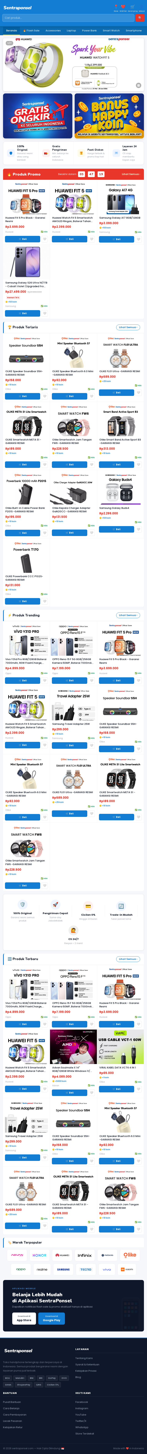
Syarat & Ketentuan (87, 1364)
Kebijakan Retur (13, 1427)
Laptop (71, 30)
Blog (78, 1377)
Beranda (11, 30)
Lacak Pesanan (12, 1421)
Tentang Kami (84, 1358)
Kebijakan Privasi (85, 1371)
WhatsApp (81, 1427)
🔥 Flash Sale (31, 30)
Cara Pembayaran (14, 1414)
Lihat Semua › (131, 174)
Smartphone (134, 30)
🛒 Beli (23, 239)
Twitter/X (80, 1421)
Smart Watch (111, 30)
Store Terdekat (84, 1433)
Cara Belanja (11, 1408)
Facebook (81, 1402)
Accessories (53, 30)
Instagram (81, 1408)
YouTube (80, 1414)
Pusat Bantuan (12, 1402)
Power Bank (89, 30)
